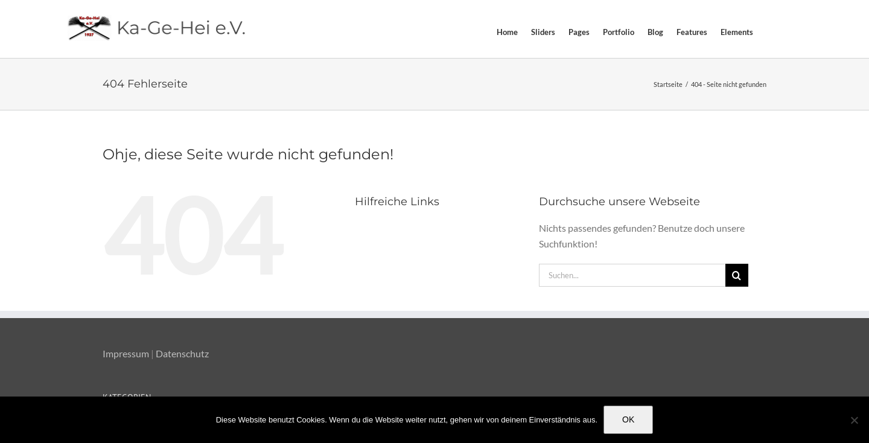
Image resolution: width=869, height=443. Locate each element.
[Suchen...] (632, 275)
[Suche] (736, 275)
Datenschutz (182, 353)
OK (628, 419)
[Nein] (854, 420)
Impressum (126, 353)
